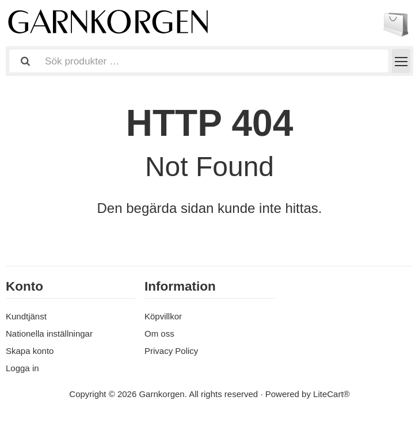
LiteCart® (331, 394)
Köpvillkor (163, 316)
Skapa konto (30, 351)
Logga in (22, 368)
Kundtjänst (26, 316)
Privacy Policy (171, 351)
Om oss (159, 333)
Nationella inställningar (49, 333)
